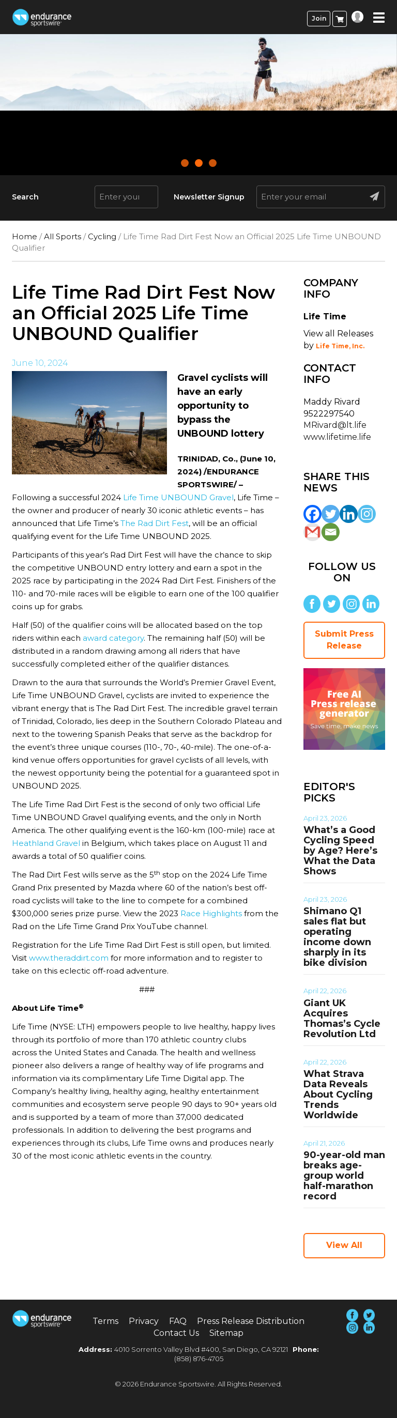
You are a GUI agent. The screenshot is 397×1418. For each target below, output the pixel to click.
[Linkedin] (349, 514)
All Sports (62, 236)
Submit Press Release (344, 640)
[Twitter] (331, 514)
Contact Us (176, 1333)
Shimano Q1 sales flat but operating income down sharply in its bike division (337, 936)
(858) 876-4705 (198, 1358)
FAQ (178, 1321)
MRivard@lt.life (335, 425)
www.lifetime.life (337, 437)
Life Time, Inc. (340, 346)
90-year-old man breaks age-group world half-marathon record (344, 1175)
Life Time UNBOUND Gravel (178, 497)
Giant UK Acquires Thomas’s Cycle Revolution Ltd (341, 1018)
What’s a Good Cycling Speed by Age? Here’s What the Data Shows (340, 850)
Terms (105, 1321)
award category (113, 638)
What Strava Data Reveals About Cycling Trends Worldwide (338, 1094)
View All (344, 1245)
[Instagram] (367, 514)
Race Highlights (211, 913)
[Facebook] (312, 514)
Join (319, 18)
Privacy (144, 1321)
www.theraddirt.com (69, 958)
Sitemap (226, 1333)
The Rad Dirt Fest (154, 523)
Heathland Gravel (46, 843)
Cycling (102, 236)
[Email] (331, 532)
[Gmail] (312, 532)
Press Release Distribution (250, 1321)
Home (24, 236)
